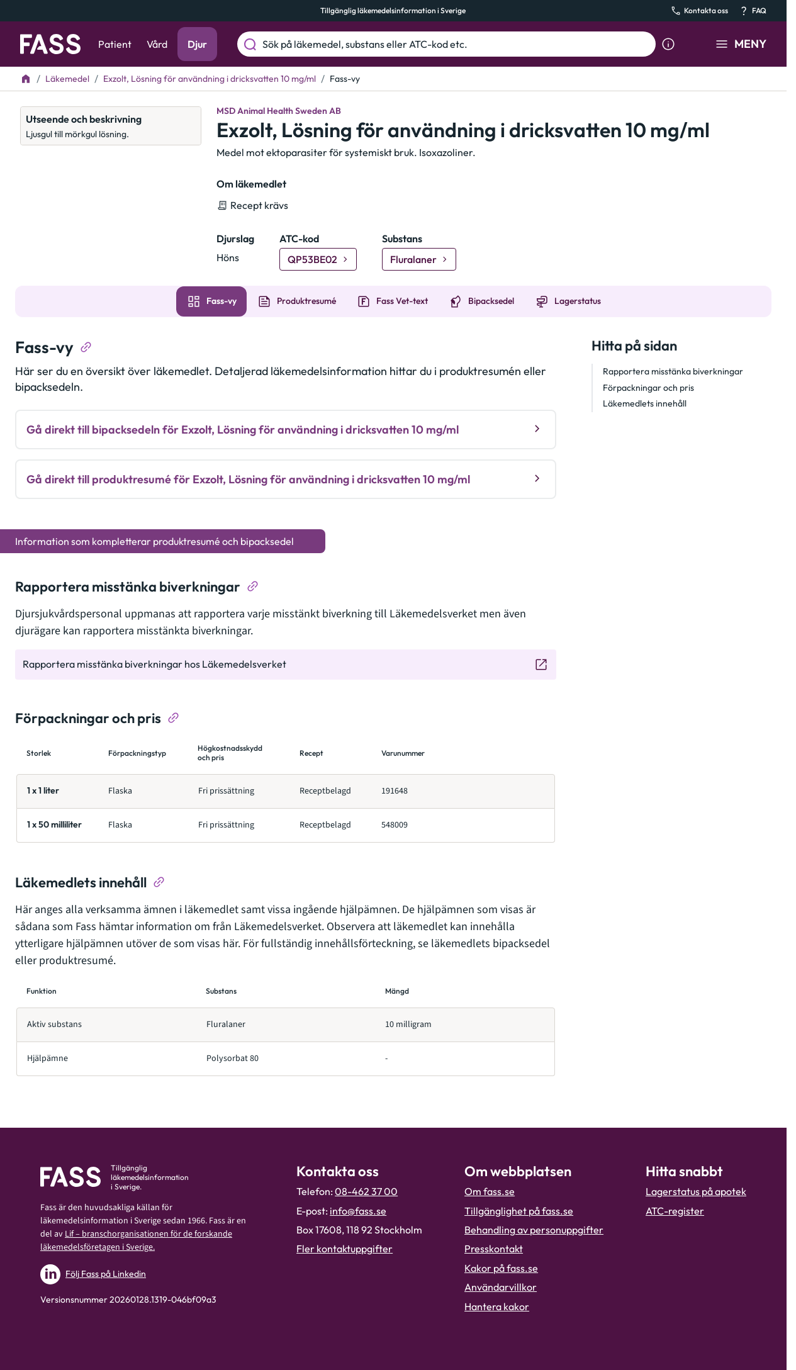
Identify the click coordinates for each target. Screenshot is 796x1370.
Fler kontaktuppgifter (344, 1248)
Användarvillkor (500, 1287)
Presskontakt (493, 1248)
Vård (157, 44)
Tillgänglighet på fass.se (518, 1210)
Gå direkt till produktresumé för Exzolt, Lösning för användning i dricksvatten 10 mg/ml (285, 478)
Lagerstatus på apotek (696, 1191)
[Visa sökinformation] (668, 44)
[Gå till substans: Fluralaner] (419, 259)
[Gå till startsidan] (50, 44)
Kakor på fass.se (501, 1268)
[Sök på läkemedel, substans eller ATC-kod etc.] (456, 44)
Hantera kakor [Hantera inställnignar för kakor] (496, 1306)
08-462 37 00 (366, 1191)
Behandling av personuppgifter (533, 1229)
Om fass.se (489, 1191)
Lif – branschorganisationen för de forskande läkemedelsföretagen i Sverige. (136, 1241)
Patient (115, 44)
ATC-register (675, 1210)
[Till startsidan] (25, 78)
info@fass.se (358, 1210)
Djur (197, 44)
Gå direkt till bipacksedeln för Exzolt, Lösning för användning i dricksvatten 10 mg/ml (285, 429)
